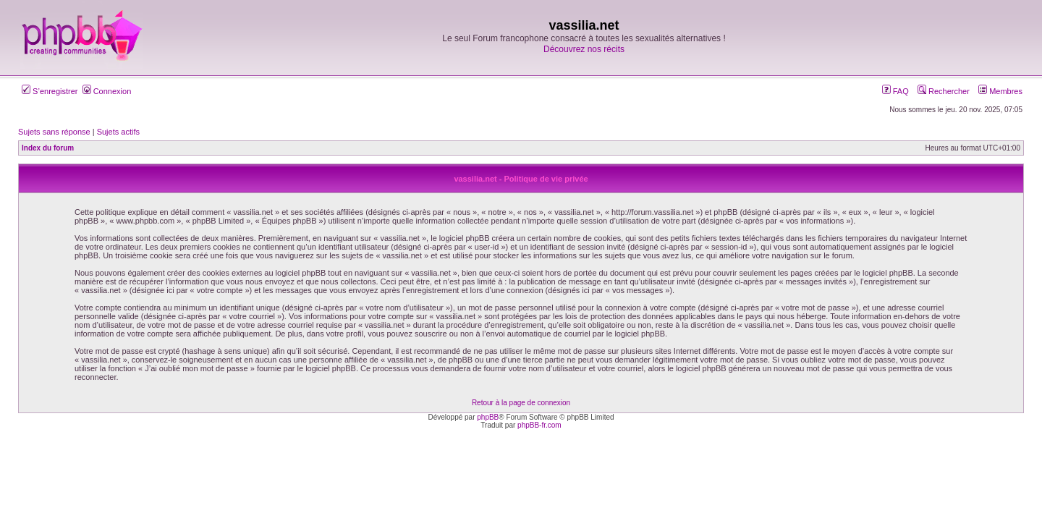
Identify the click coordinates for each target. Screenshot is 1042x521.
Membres (1000, 91)
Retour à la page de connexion (521, 403)
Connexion (107, 91)
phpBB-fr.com (539, 425)
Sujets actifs (118, 131)
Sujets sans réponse (54, 131)
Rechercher (944, 91)
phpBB (488, 417)
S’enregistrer (49, 91)
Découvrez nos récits (583, 49)
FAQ (895, 91)
